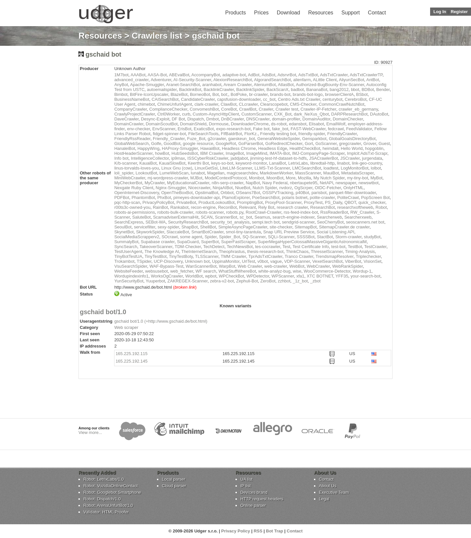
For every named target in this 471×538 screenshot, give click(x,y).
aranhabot (211, 84)
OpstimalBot (206, 192)
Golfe (156, 143)
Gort (309, 143)
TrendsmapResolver (335, 256)
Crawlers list (157, 36)
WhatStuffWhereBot (237, 271)
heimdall (330, 148)
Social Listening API (335, 231)
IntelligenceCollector (150, 158)
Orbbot (227, 192)
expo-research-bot (233, 128)
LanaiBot (277, 163)
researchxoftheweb (355, 207)
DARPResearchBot (349, 114)
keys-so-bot (222, 163)
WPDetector (257, 276)
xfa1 (300, 276)
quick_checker (371, 202)
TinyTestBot (155, 256)
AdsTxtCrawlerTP (366, 74)
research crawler (292, 207)
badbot (297, 89)
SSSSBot (305, 236)
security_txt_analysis (230, 222)
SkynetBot (123, 231)
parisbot (318, 192)
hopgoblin (374, 148)
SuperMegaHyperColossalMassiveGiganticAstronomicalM (312, 241)
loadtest (331, 168)
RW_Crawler (362, 212)
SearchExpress (128, 222)
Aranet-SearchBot (183, 84)
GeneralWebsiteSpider (278, 138)
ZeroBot (267, 280)
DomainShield (193, 123)
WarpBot (227, 266)
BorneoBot (200, 94)
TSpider (144, 261)
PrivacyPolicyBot (158, 202)
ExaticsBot (204, 128)
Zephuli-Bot (247, 280)
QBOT (350, 202)
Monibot (256, 177)
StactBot (325, 236)
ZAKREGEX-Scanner (187, 280)
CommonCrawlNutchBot (341, 104)
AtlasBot (286, 84)
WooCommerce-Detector (327, 271)
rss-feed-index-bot (301, 212)
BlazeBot (178, 94)
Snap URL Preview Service (288, 231)
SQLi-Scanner (281, 236)
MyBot (376, 177)
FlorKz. (251, 133)
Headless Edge (272, 148)
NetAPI (326, 182)
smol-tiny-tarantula (243, 231)
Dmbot (212, 119)
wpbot (211, 276)
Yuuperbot (155, 280)
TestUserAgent (128, 251)
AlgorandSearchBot (272, 79)
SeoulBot (122, 226)
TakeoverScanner (155, 246)
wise (297, 271)
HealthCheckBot (304, 148)
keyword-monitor (251, 163)
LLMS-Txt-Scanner (272, 168)
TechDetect (213, 246)
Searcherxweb (358, 217)
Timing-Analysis (360, 251)
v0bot (262, 261)
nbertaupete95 (303, 182)
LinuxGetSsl (206, 168)
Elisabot (316, 123)
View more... (90, 432)
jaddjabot (239, 158)
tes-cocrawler (267, 246)
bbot (355, 89)
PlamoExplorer (236, 197)
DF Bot (178, 119)
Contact (377, 12)
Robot (381, 207)
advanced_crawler (131, 79)
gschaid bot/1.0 (103, 311)
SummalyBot (126, 241)
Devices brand (254, 492)
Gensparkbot (314, 138)
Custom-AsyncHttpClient (216, 114)
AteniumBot (265, 84)
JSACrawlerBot (323, 158)
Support (350, 12)
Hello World (352, 148)
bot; (224, 94)
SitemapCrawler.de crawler (344, 226)
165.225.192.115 (131, 353)
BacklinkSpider (250, 89)
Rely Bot (266, 207)
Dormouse (218, 123)
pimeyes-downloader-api (196, 197)
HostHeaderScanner (133, 153)
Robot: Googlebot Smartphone (112, 492)
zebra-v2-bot (222, 280)
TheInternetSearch (199, 251)
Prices (261, 12)
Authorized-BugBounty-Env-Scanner (330, 84)
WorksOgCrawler (167, 276)
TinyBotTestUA (128, 256)
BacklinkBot (190, 89)
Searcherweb (329, 217)
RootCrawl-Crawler (263, 212)
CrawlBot (247, 109)
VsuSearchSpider (130, 266)
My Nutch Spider (328, 177)
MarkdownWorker (276, 172)
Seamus (262, 217)
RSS (257, 531)
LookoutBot (146, 172)
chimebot (146, 104)
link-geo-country (367, 163)
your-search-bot (365, 276)
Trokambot (124, 261)
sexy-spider (168, 226)
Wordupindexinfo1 (131, 276)
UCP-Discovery (168, 261)
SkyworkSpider (150, 231)
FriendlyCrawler (342, 133)
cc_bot (269, 99)
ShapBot (190, 226)
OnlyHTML (353, 187)
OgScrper (303, 187)
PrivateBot (186, 202)
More (291, 177)
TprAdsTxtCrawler (265, 256)
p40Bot (302, 192)
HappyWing (148, 148)
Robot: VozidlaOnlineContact (110, 485)
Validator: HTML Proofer (106, 512)
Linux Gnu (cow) (176, 168)
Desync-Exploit (155, 119)
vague (276, 261)
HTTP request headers (261, 498)
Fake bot (261, 128)
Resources (320, 12)
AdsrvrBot (286, 74)
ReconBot (227, 207)
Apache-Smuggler (147, 84)
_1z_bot (300, 280)
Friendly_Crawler (169, 138)
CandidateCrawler (198, 99)
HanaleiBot (124, 148)
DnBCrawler (232, 119)
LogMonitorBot (355, 168)
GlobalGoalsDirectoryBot (352, 138)
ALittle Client (325, 79)
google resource (198, 143)
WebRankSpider (347, 266)
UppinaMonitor (225, 261)
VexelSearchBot (327, 261)
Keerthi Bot (198, 163)
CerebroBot (355, 99)
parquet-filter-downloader (352, 192)
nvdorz (285, 187)
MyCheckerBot (128, 182)
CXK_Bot (282, 114)
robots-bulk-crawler (175, 212)
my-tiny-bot (357, 177)
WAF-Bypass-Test (166, 266)
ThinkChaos (297, 251)
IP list (245, 485)
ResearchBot (322, 207)
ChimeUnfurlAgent (174, 104)
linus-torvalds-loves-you (136, 168)
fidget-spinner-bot (169, 133)
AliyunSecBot (351, 79)
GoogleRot (226, 143)
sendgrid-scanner (298, 222)
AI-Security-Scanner (192, 79)
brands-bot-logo (308, 94)
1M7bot (121, 74)
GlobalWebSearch (131, 143)
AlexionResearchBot (232, 79)
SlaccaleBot (177, 231)
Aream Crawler (237, 84)
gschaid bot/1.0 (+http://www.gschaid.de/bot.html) (160, 321)
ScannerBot (226, 217)
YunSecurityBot (128, 280)
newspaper (346, 182)
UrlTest (248, 261)
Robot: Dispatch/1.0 (102, 498)
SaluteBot (141, 217)
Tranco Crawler (299, 256)
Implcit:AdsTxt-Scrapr (367, 153)
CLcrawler (248, 104)
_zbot (315, 280)
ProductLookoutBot (217, 202)
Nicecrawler (199, 187)
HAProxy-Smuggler (180, 148)
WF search (206, 271)
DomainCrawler (128, 123)
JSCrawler (349, 158)
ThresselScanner (327, 251)
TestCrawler (375, 246)
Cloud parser (174, 485)
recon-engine (203, 207)
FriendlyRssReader (132, 138)
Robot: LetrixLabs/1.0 (103, 479)
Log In (439, 11)
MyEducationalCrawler (188, 182)
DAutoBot (379, 114)
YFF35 (342, 276)
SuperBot (210, 241)
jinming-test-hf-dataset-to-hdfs (278, 158)
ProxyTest (313, 202)
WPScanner (282, 276)
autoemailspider (162, 89)
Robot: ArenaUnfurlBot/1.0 (108, 505)
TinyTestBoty (181, 256)
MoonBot (275, 177)
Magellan (215, 172)
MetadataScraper (357, 172)
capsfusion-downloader (239, 99)
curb (186, 114)
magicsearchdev (242, 172)
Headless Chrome (239, 148)
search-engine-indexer (293, 217)
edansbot (297, 123)
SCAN (207, 217)
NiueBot (242, 187)
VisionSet (372, 261)
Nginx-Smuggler (171, 187)
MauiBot (331, 172)
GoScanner (326, 143)
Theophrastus (232, 251)
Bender (383, 89)
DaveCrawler (126, 119)
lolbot (376, 168)
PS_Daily (333, 202)
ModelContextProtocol (226, 177)
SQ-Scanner (254, 236)
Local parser (173, 479)
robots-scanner (210, 212)
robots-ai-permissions (134, 212)
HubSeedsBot (184, 153)
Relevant (247, 207)
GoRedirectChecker (283, 143)
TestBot (355, 246)
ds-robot (279, 123)
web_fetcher (181, 271)
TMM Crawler (233, 256)
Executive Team (334, 492)
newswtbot (368, 182)
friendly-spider (311, 133)
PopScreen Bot (375, 197)
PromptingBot (250, 202)
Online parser (253, 505)
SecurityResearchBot (188, 222)
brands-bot (280, 94)
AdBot (253, 74)
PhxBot (164, 197)
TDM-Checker (188, 246)
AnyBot (121, 84)
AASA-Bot (157, 74)
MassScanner (308, 172)
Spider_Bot (229, 236)
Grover (369, 143)
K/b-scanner (125, 163)
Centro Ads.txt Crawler (299, 99)
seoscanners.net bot (365, 222)
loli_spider (123, 172)
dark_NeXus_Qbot (311, 114)
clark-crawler (206, 104)
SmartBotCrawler (207, 231)
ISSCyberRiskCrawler (207, 158)
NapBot (253, 182)
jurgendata (372, 158)
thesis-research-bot (265, 251)
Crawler (266, 109)
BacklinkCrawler (219, 89)
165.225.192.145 (131, 361)
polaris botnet (294, 197)
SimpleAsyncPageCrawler (242, 226)
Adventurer (161, 79)
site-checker (281, 226)
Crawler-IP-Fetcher (318, 109)
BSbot (362, 94)
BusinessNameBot (131, 99)
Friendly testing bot (278, 133)
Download (288, 12)
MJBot (196, 177)
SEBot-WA (156, 222)
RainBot (160, 207)
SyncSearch (125, 246)
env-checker (138, 128)
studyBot (372, 236)
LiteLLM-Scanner (236, 168)
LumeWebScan (173, 172)
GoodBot (172, 143)
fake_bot (280, 128)
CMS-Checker (303, 104)
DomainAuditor (316, 119)
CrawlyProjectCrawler (134, 114)
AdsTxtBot (308, 74)
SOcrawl (170, 236)
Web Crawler (250, 266)
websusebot (156, 271)
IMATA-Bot (280, 153)
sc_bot (245, 217)
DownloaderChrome (250, 123)
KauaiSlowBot (172, 163)
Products (235, 12)
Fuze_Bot (196, 138)
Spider (210, 236)
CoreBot (229, 109)
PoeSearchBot (266, 197)
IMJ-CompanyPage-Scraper (318, 153)
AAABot (138, 74)
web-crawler (275, 266)
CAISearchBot (165, 99)
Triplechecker (368, 256)
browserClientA (339, 94)
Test (286, 246)
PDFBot (121, 197)
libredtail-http (322, 163)
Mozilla (304, 177)
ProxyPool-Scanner (283, 202)
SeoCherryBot (330, 222)
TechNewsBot (240, 246)
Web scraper (126, 327)
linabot (343, 163)
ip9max (178, 158)
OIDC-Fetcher (328, 187)
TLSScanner (206, 256)
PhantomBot (143, 197)
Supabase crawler (157, 241)
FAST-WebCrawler (308, 128)
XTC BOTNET (320, 276)
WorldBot (193, 276)
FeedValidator (359, 128)
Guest (384, 143)
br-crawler (258, 94)
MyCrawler (155, 182)
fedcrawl (336, 128)
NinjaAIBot (223, 187)
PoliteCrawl (348, 197)
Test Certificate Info (310, 246)
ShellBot (208, 226)
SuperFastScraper (238, 241)
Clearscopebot (274, 104)
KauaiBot (148, 163)
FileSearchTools (203, 133)
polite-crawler (322, 197)
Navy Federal (275, 182)
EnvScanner (163, 128)
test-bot (338, 246)
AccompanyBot (205, 74)
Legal (324, 498)
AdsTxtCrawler (334, 74)
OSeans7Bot (248, 192)
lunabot (198, 172)
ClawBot (228, 104)
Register (459, 11)
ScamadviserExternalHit (176, 217)
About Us (327, 485)
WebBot (297, 266)
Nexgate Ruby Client (133, 187)
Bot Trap (274, 531)
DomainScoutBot (162, 123)
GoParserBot (250, 143)
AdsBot (268, 74)
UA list (246, 479)
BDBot (367, 89)
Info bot (121, 158)
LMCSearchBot (306, 168)
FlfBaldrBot (231, 133)
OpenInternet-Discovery (136, 192)
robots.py (234, 212)
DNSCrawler (258, 119)
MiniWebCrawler (129, 177)
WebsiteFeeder (128, 271)
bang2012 (339, 89)
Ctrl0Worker (168, 114)
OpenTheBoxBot (177, 192)
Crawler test (286, 109)
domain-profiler (286, 119)
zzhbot (284, 280)
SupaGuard (188, 241)
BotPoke (239, 94)
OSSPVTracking (277, 192)
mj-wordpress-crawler (168, 177)
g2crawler (217, 138)
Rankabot (179, 207)
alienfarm (302, 79)
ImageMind (256, 153)
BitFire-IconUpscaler (149, 94)
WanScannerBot (201, 266)
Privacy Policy (235, 531)
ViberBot (353, 261)
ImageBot (235, 153)
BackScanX (277, 89)
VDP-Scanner (297, 261)
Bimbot (120, 94)
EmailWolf (335, 123)
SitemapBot (306, 226)
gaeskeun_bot (241, 138)
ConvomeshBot (204, 109)
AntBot (372, 79)
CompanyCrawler (130, 109)
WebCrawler (318, 266)
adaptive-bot (234, 74)
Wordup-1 (362, 271)
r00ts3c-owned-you (132, 207)
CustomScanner (256, 114)
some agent (191, 236)
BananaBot (316, 89)
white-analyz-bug (274, 271)
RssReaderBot (334, 212)
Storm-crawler (348, 236)
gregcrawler (350, 143)
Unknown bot (197, 261)
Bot (215, 94)
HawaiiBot (209, 148)
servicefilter (144, 226)
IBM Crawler (211, 153)
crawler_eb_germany (358, 109)
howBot (162, 153)
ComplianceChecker (168, 109)
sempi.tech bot (266, 222)
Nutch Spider (265, 187)
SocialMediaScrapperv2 (136, 236)
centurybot (332, 99)
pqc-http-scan (127, 202)
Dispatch (195, 119)
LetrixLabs (298, 163)
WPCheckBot (231, 276)
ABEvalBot (179, 74)
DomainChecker (348, 119)
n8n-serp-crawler (227, 182)
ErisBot (184, 128)
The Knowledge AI (162, 251)
